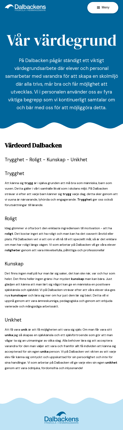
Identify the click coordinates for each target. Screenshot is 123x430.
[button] (102, 7)
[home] (25, 7)
